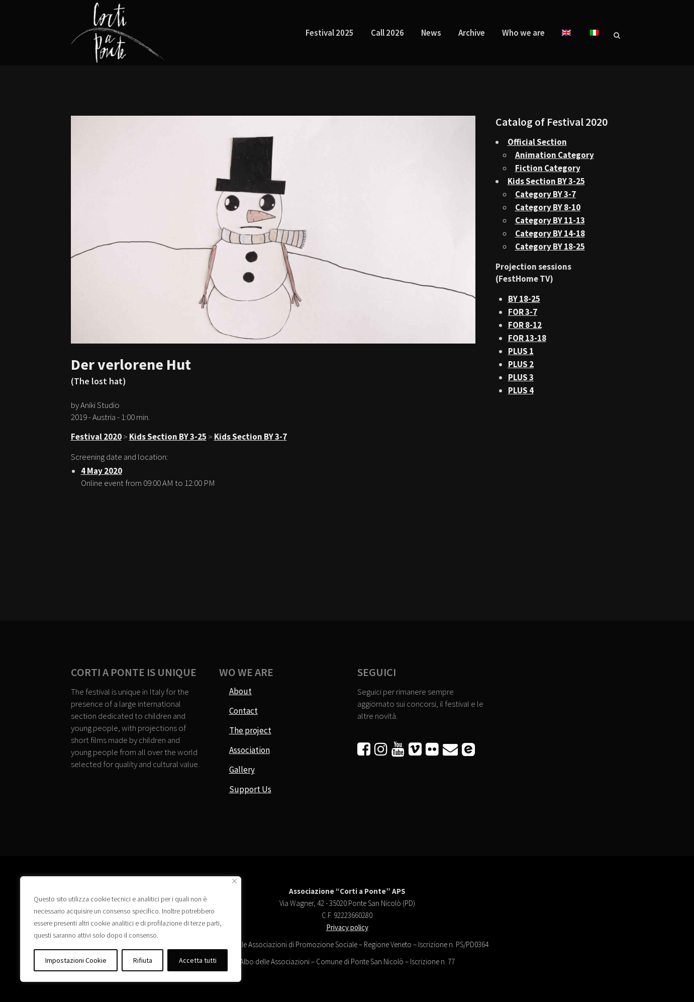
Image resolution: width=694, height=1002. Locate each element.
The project (250, 730)
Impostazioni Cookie (76, 960)
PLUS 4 (521, 390)
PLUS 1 (521, 351)
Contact (243, 710)
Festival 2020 (96, 436)
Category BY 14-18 (550, 233)
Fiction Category (547, 168)
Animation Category (554, 154)
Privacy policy (347, 927)
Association (249, 750)
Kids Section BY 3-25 (168, 436)
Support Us (250, 789)
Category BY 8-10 (547, 207)
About (240, 691)
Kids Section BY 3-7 (250, 436)
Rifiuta (142, 960)
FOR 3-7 (522, 311)
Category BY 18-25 (550, 246)
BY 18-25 (524, 298)
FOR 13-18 (527, 338)
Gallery (242, 769)
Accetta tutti (198, 960)
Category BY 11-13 (550, 220)
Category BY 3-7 (545, 194)
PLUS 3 (521, 377)
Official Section (537, 141)
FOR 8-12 (525, 324)
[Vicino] (234, 881)
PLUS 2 (521, 364)
